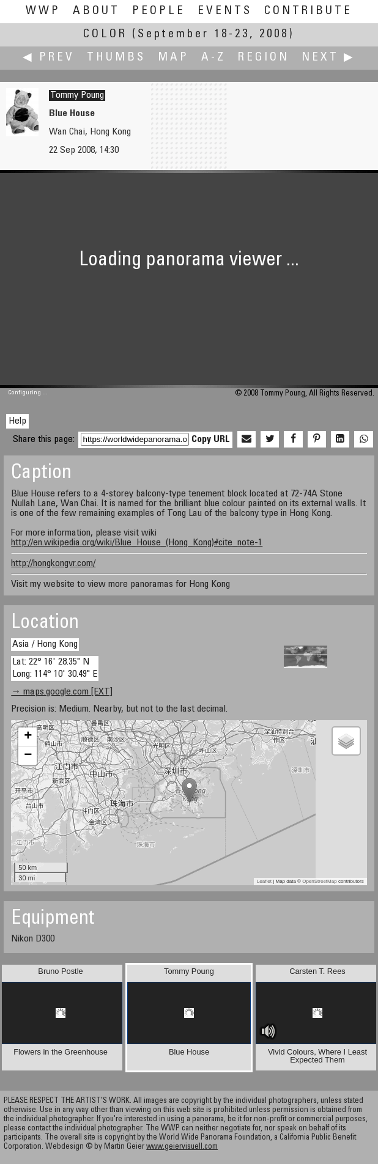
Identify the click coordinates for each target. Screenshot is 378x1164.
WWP (43, 11)
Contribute (308, 11)
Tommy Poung (77, 95)
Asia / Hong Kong (45, 644)
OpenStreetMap (319, 881)
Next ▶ (328, 58)
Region (263, 58)
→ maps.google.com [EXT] (62, 692)
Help (17, 421)
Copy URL (210, 439)
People (158, 11)
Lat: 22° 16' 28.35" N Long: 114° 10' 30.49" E (54, 668)
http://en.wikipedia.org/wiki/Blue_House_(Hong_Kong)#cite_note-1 (136, 543)
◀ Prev (49, 58)
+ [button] (28, 737)
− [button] (28, 755)
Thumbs (116, 58)
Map (173, 58)
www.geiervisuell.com (182, 1147)
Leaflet (264, 881)
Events (225, 11)
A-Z (213, 58)
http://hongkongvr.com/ (53, 564)
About (96, 11)
